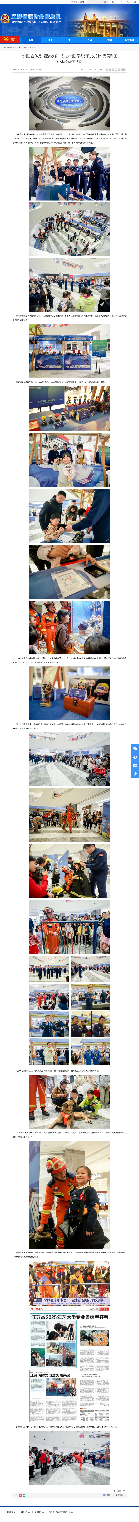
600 (89, 69)
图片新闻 (33, 48)
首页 (18, 48)
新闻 (25, 48)
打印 (106, 1495)
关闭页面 (118, 1495)
